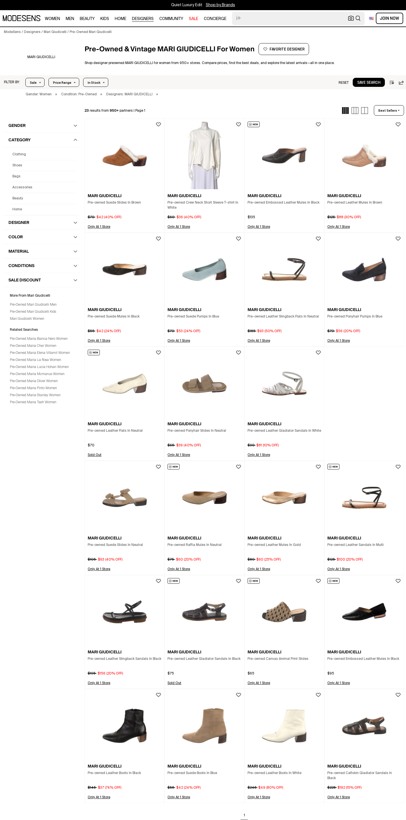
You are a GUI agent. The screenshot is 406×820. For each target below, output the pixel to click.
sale (193, 19)
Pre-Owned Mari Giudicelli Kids (33, 312)
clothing (19, 154)
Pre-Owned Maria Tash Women (33, 402)
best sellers (387, 110)
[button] (12, 82)
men (70, 19)
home (120, 19)
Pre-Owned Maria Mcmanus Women (37, 374)
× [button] (56, 94)
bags (16, 176)
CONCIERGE (215, 19)
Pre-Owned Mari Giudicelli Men (33, 305)
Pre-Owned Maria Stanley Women (35, 395)
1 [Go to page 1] (244, 815)
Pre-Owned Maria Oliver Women (34, 381)
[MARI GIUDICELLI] (41, 57)
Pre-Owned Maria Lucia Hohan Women (39, 367)
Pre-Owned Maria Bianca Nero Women (39, 339)
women (52, 19)
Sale (33, 82)
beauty (87, 19)
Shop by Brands (220, 5)
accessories (22, 187)
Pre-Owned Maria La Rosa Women (35, 360)
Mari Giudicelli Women (27, 319)
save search (368, 83)
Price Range (62, 82)
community (171, 19)
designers (143, 19)
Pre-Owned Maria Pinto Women (33, 388)
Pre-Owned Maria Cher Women (33, 346)
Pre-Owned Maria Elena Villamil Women (40, 353)
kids (104, 19)
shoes (17, 165)
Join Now (389, 18)
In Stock (94, 82)
